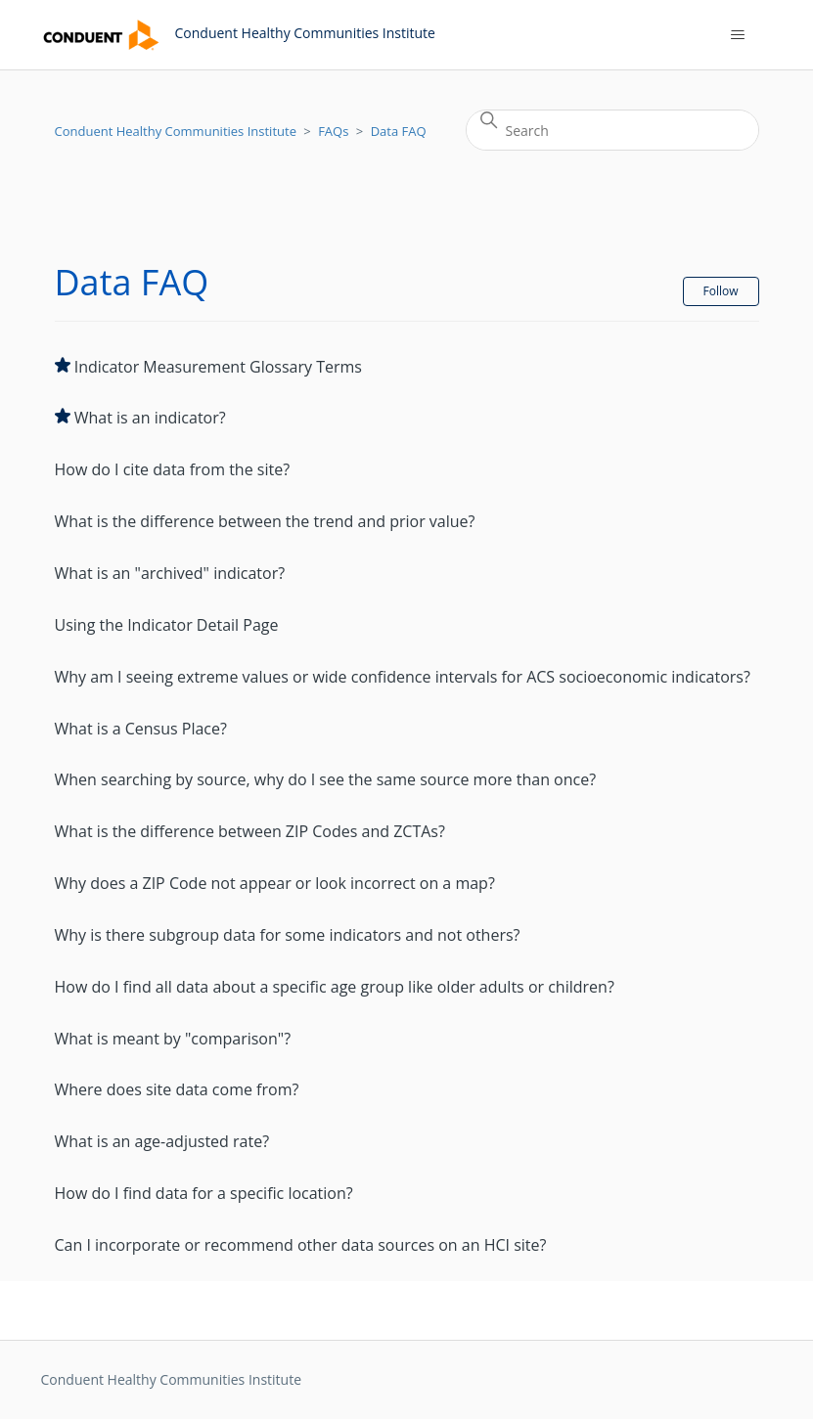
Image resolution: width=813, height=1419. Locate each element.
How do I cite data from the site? (173, 469)
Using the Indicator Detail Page (167, 625)
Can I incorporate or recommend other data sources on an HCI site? (301, 1245)
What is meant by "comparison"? (173, 1038)
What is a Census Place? (141, 728)
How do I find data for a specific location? (204, 1193)
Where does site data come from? (177, 1089)
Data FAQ (399, 131)
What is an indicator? (150, 417)
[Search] (612, 130)
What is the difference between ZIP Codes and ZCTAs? (250, 831)
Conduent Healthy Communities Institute (175, 131)
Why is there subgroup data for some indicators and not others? (287, 935)
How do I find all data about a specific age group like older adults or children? (334, 987)
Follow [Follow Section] (721, 291)
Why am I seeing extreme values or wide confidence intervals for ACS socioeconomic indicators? (402, 676)
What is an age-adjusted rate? (162, 1141)
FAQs (333, 131)
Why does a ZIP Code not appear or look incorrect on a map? (275, 883)
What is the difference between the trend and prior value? (265, 521)
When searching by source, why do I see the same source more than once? (326, 779)
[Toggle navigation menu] (737, 35)
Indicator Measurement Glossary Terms (218, 366)
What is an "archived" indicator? (170, 573)
